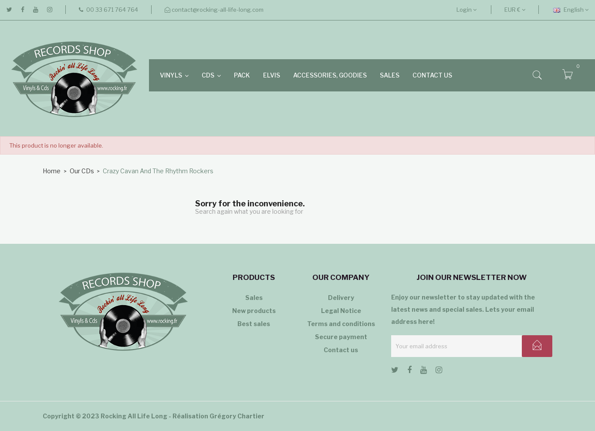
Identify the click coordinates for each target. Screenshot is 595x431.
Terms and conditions (341, 323)
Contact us (341, 350)
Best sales (253, 323)
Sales (254, 297)
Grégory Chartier (237, 416)
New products (254, 310)
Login (466, 9)
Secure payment (341, 336)
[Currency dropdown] (514, 9)
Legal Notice (341, 310)
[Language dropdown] (570, 9)
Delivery (341, 297)
